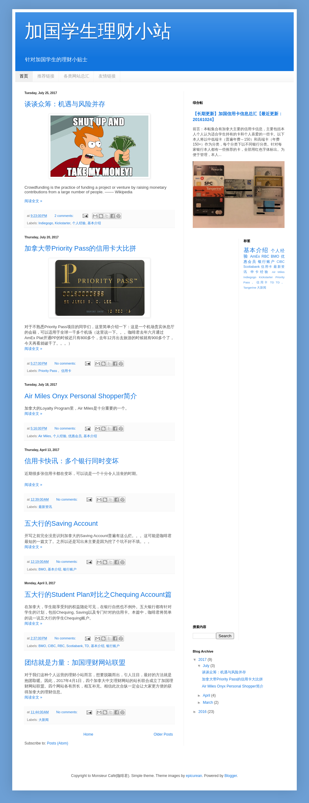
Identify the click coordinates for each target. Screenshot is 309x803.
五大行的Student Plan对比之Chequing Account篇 (98, 594)
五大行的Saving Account (61, 523)
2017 (203, 659)
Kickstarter (62, 223)
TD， (280, 282)
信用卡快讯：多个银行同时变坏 (71, 461)
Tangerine (250, 287)
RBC (61, 646)
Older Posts (163, 734)
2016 (203, 712)
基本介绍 (94, 223)
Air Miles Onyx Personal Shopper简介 (80, 396)
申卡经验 (260, 272)
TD (86, 646)
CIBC (52, 646)
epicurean (194, 776)
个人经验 (79, 223)
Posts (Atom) (57, 743)
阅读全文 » (33, 201)
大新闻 (44, 720)
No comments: (65, 363)
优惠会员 (75, 436)
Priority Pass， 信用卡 (55, 371)
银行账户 (69, 569)
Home (88, 734)
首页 (24, 76)
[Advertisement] (213, 330)
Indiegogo (46, 223)
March (208, 702)
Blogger (231, 776)
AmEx (255, 256)
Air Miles (44, 436)
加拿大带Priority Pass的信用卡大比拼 (80, 248)
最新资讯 (45, 507)
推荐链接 (45, 76)
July (206, 666)
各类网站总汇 (76, 76)
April (207, 695)
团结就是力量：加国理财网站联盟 (74, 662)
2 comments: (64, 216)
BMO (42, 569)
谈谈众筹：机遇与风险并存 (64, 104)
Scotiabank (74, 646)
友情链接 (107, 76)
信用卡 (266, 266)
